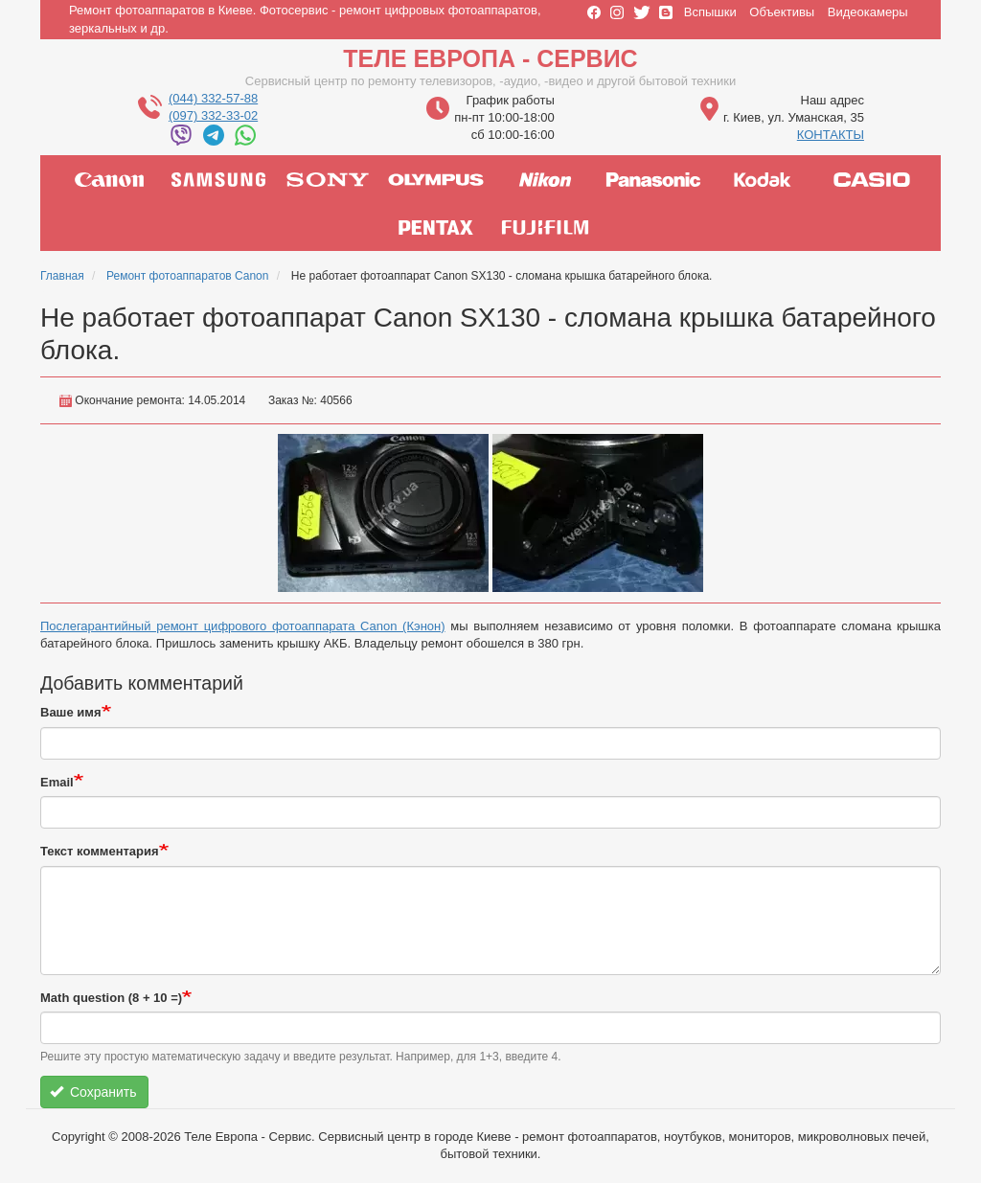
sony (327, 179)
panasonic (653, 179)
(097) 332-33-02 (213, 115)
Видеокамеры (868, 12)
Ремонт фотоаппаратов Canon (187, 276)
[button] (383, 513)
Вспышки (710, 12)
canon (109, 179)
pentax (436, 227)
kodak (762, 179)
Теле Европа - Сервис (490, 58)
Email (57, 782)
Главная (62, 276)
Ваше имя (71, 712)
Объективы (781, 12)
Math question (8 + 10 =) (111, 997)
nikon (545, 179)
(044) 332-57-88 (213, 98)
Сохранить (93, 1092)
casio (871, 179)
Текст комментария (99, 851)
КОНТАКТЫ (830, 134)
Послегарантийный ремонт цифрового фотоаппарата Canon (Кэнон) (242, 626)
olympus (436, 179)
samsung (218, 179)
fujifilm (545, 227)
